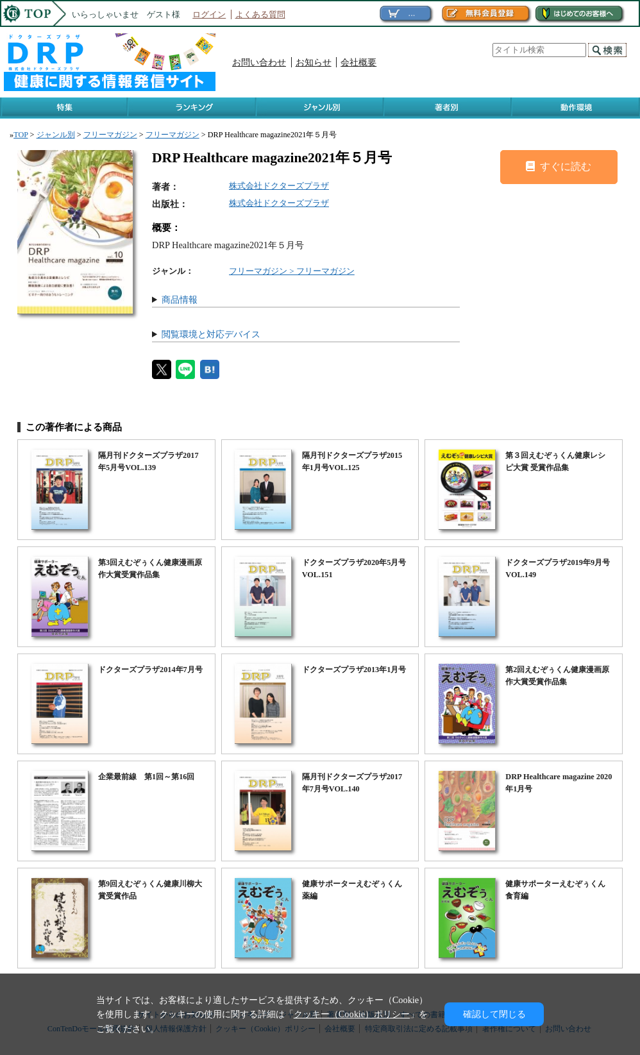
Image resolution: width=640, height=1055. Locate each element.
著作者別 (448, 108)
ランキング (192, 108)
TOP (20, 134)
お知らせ (314, 62)
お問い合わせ (259, 62)
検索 (607, 50)
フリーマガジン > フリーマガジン (292, 271)
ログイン (209, 14)
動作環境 (576, 108)
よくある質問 (260, 14)
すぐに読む (559, 166)
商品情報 (180, 299)
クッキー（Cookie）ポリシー (352, 1014)
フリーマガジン (110, 134)
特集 (64, 108)
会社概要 (358, 62)
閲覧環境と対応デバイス (211, 334)
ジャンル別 (320, 108)
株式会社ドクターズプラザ (279, 185)
